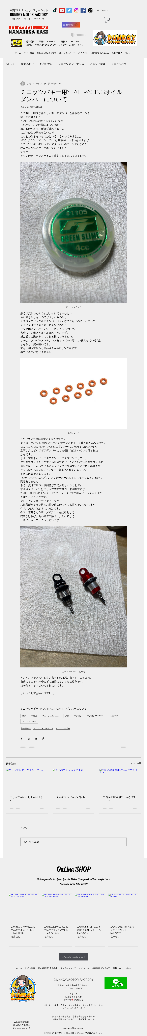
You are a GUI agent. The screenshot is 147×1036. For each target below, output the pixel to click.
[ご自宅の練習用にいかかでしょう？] (120, 780)
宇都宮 (34, 715)
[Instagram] (76, 10)
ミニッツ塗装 (97, 64)
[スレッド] (90, 10)
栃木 (24, 715)
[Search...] (112, 10)
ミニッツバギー (120, 64)
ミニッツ (114, 715)
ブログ (59, 45)
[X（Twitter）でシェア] (28, 738)
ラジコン (78, 715)
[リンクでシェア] (42, 738)
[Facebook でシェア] (21, 738)
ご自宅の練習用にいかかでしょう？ (119, 799)
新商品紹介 (27, 64)
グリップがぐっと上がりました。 (26, 799)
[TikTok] (55, 10)
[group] (73, 920)
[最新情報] (71, 25)
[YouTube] (62, 10)
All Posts (10, 64)
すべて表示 (136, 763)
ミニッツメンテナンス (71, 64)
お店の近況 (46, 64)
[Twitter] (69, 10)
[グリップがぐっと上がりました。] (27, 780)
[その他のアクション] (125, 83)
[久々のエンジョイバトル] (73, 780)
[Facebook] (83, 10)
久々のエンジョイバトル (70, 797)
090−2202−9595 (76, 988)
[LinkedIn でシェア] (35, 738)
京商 (67, 715)
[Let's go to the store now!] (73, 956)
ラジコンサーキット (96, 715)
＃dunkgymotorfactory (51, 715)
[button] (107, 20)
